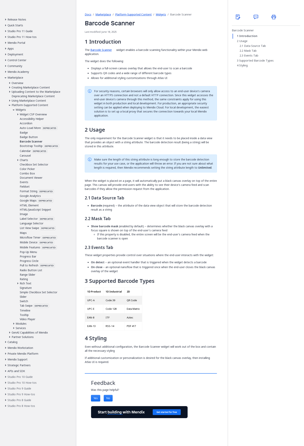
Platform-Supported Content (133, 14)
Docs (88, 14)
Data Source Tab (255, 46)
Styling (243, 65)
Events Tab (251, 55)
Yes (95, 398)
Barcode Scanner (101, 50)
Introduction (248, 36)
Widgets (161, 14)
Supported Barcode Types (256, 60)
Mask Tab (250, 51)
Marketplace (103, 14)
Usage (243, 41)
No (108, 398)
